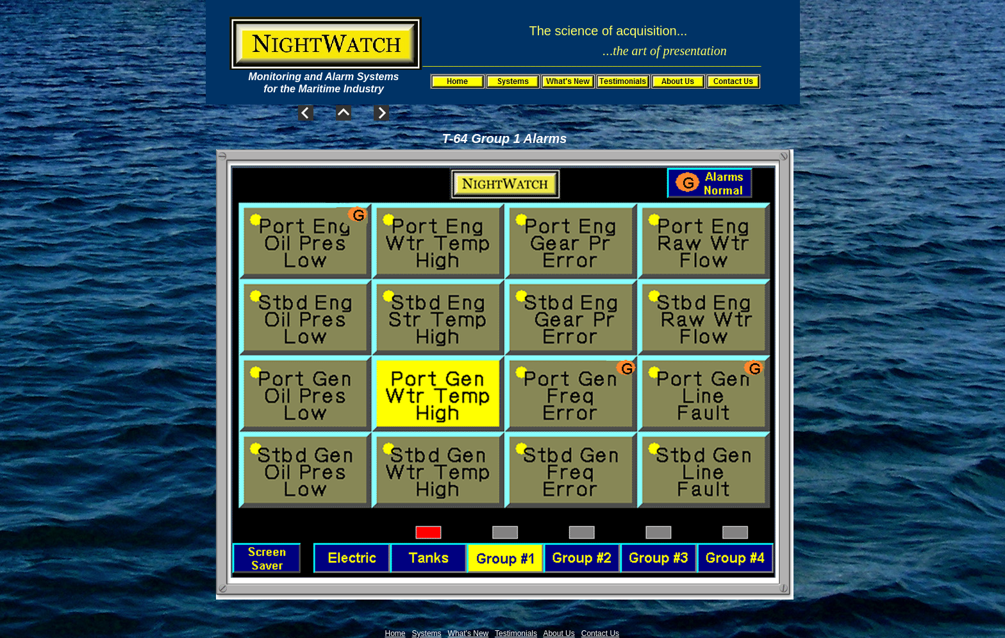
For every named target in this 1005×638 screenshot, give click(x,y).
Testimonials (516, 633)
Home (395, 633)
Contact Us (600, 633)
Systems (427, 633)
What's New (468, 633)
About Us (558, 633)
